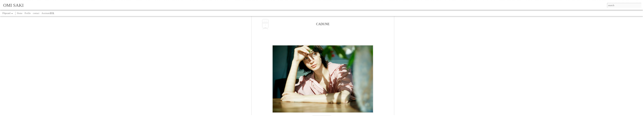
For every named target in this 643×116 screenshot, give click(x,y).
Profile (28, 13)
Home (19, 13)
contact (36, 13)
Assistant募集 (47, 13)
